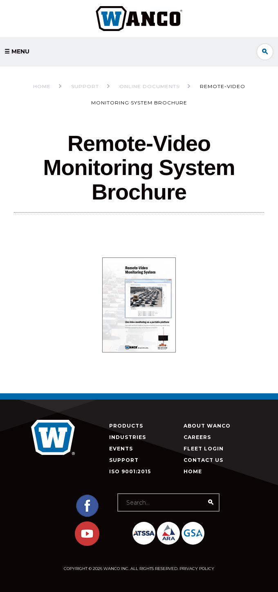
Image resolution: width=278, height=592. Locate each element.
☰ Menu (16, 51)
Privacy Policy (196, 568)
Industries (127, 437)
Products (126, 426)
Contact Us (203, 460)
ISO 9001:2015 (130, 471)
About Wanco (207, 426)
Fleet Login (204, 449)
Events (121, 449)
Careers (197, 437)
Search (265, 51)
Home (42, 86)
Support (124, 460)
